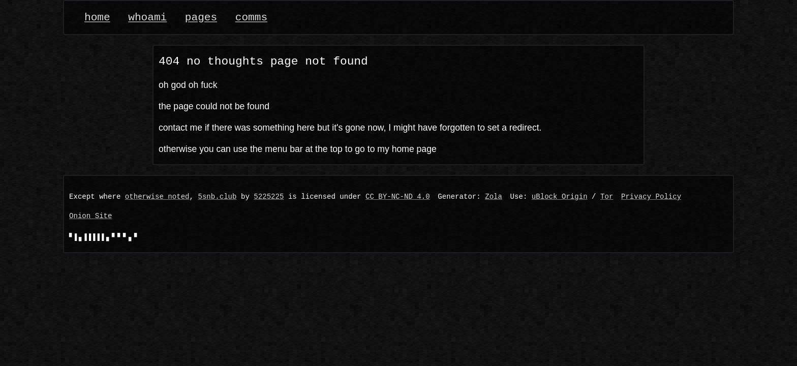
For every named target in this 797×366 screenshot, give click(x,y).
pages (201, 17)
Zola (493, 197)
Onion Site (90, 216)
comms (251, 17)
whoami (147, 17)
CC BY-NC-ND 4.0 (397, 197)
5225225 (269, 197)
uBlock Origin (560, 197)
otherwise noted (157, 197)
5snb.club (217, 197)
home (97, 17)
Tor (606, 197)
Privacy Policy (651, 197)
